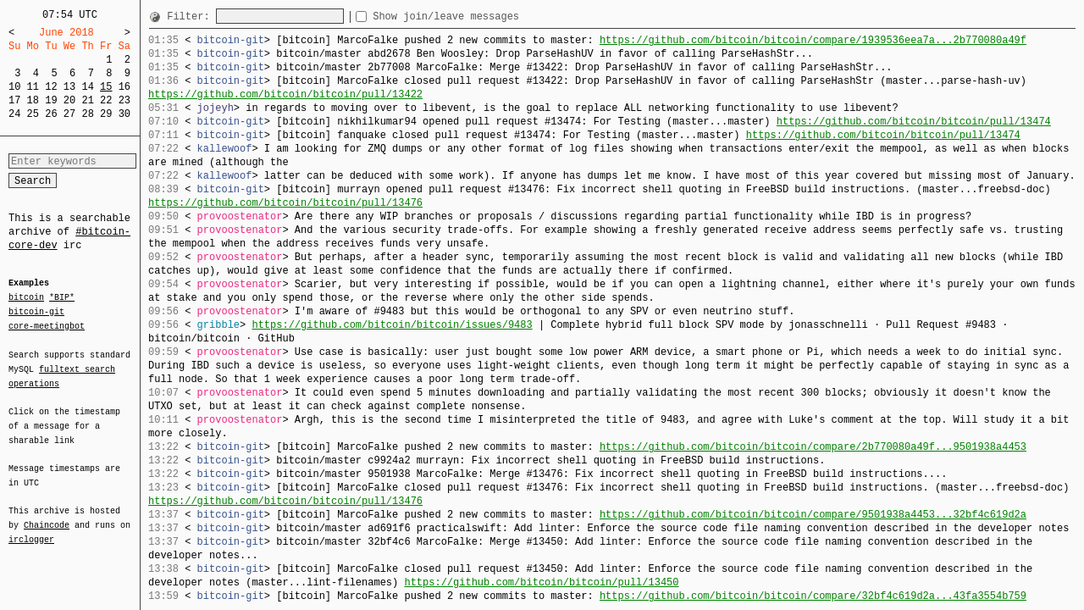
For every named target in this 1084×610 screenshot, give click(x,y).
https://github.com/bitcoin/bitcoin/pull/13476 (285, 203)
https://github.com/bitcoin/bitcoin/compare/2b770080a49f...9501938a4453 (813, 447)
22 (106, 100)
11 (33, 87)
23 (124, 100)
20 (69, 100)
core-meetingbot (46, 325)
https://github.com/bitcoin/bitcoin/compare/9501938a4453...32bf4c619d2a (813, 514)
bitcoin (26, 298)
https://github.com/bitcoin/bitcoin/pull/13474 (914, 121)
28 (87, 114)
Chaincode (46, 515)
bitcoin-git (36, 312)
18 (33, 100)
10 (14, 87)
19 (51, 100)
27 (69, 114)
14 (87, 87)
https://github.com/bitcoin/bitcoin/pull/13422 (285, 94)
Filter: (191, 16)
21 (87, 100)
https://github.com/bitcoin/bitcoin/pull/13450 (541, 582)
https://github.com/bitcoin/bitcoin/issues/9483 (392, 325)
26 (51, 114)
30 (124, 114)
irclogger (31, 529)
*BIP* (62, 298)
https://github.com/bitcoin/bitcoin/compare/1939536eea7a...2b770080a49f (813, 40)
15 (106, 87)
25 (33, 114)
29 (106, 114)
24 (14, 114)
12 (51, 87)
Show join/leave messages (476, 16)
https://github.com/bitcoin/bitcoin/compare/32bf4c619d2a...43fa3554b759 (813, 596)
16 (124, 87)
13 (69, 87)
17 (14, 100)
